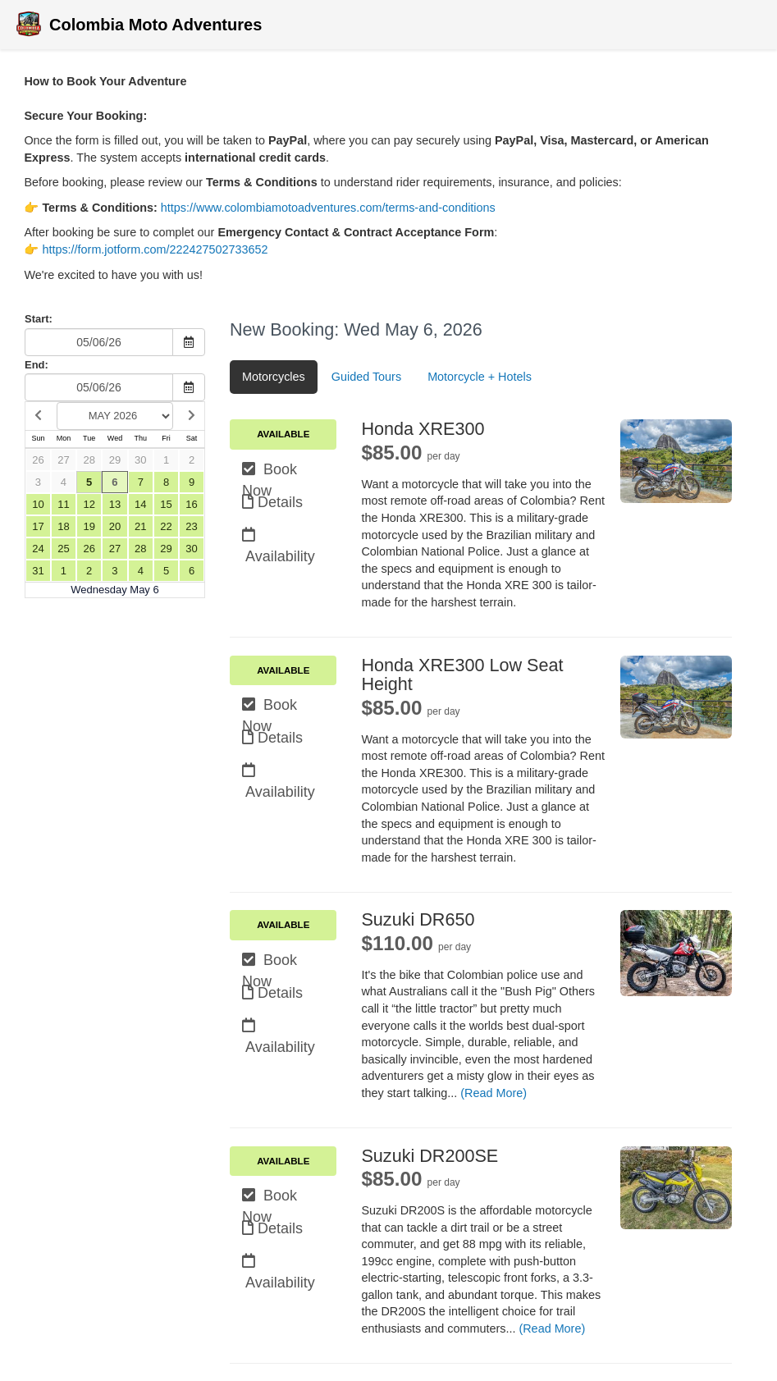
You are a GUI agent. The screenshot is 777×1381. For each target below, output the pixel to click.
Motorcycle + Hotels (479, 376)
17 (37, 526)
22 (165, 526)
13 (115, 504)
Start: (39, 319)
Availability (278, 537)
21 (140, 526)
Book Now (269, 471)
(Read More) (493, 1093)
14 (140, 504)
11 (63, 504)
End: (36, 365)
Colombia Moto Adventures (137, 25)
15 (165, 504)
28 (88, 460)
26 (37, 460)
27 (63, 460)
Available (283, 434)
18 (63, 526)
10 (37, 504)
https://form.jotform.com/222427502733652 (154, 249)
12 (88, 504)
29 (115, 460)
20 (115, 526)
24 (37, 548)
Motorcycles (273, 376)
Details (272, 502)
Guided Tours (366, 376)
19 (88, 526)
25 (63, 548)
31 (37, 571)
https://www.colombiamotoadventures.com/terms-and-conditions (328, 207)
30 (140, 460)
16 (191, 504)
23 (191, 526)
